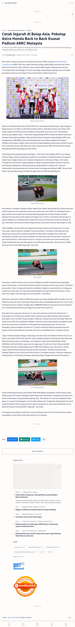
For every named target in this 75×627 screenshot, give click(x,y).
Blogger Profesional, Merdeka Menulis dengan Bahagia (36, 510)
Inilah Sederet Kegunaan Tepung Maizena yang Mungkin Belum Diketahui (37, 496)
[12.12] (42, 552)
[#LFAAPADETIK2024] (53, 547)
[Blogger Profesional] (39, 507)
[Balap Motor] (42, 531)
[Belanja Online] (28, 492)
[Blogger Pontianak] (29, 514)
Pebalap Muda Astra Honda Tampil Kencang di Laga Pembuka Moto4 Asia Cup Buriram (38, 535)
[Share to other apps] (44, 439)
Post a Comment (37, 451)
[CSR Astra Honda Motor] (30, 521)
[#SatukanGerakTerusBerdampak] (25, 552)
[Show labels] (19, 557)
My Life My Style (11, 3)
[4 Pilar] (51, 552)
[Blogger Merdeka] (28, 507)
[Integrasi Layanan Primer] (45, 521)
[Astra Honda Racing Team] (31, 531)
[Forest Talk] (38, 514)
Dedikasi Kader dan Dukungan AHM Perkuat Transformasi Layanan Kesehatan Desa (37, 525)
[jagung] (35, 492)
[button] (68, 2)
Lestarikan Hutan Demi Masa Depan (29, 517)
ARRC (57, 165)
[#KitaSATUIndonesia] (35, 547)
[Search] (72, 2)
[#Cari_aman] (19, 547)
